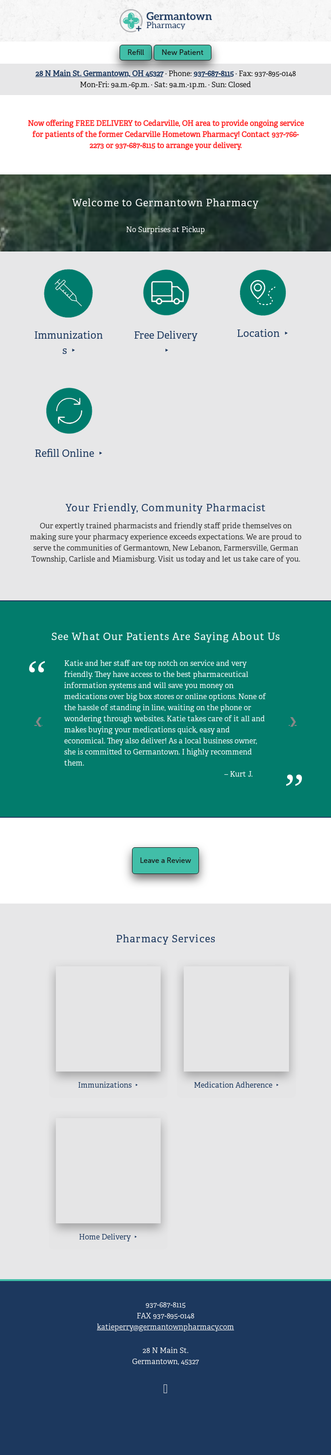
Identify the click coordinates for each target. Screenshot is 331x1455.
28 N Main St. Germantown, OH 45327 (99, 73)
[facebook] (165, 1389)
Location (259, 333)
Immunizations (105, 1085)
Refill (135, 52)
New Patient (183, 52)
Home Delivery (105, 1237)
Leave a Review (165, 860)
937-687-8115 (213, 73)
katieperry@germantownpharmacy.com (165, 1327)
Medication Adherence (234, 1085)
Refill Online (65, 453)
